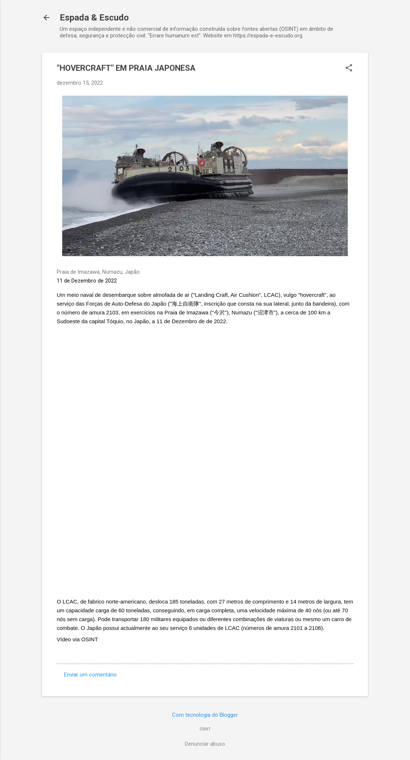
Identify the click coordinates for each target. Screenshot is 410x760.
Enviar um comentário (90, 674)
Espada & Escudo (94, 17)
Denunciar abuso (205, 744)
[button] (348, 68)
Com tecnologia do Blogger (205, 715)
